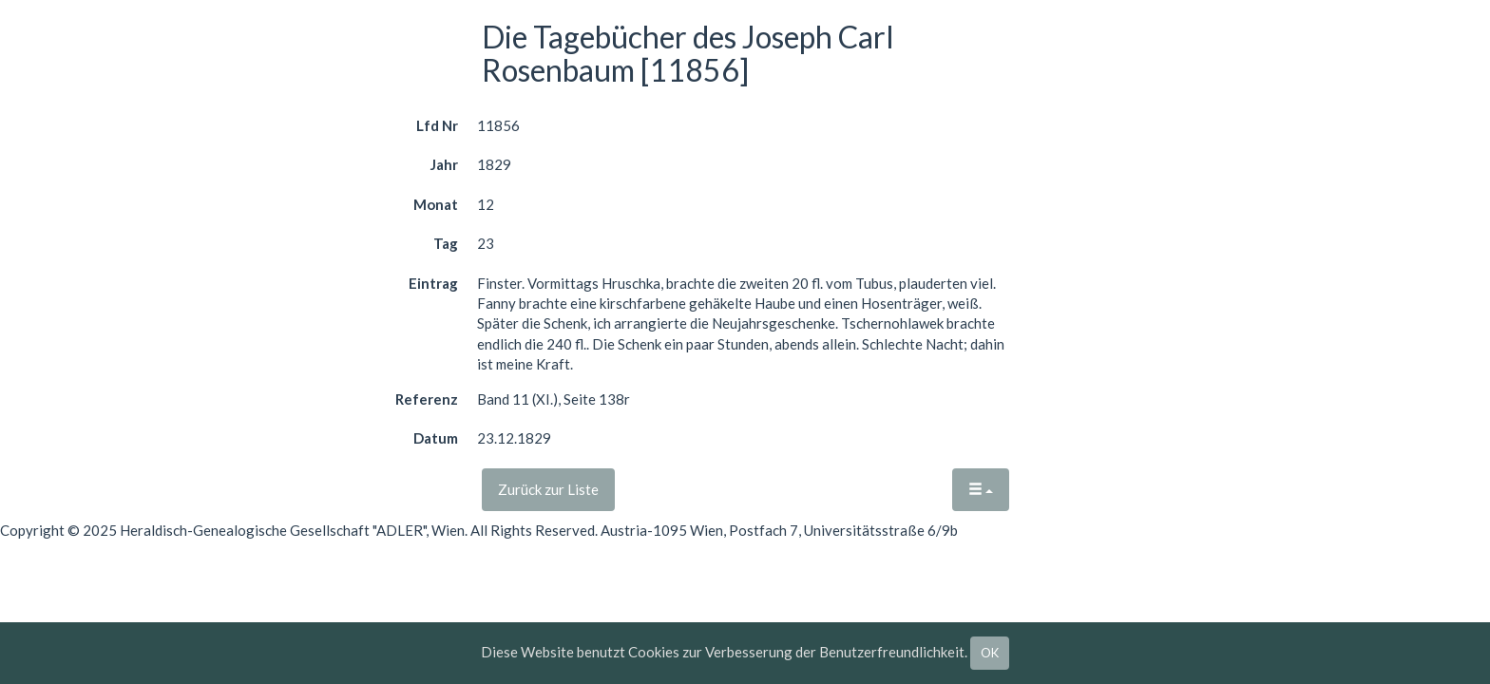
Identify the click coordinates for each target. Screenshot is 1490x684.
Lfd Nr (437, 125)
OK (990, 652)
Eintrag (433, 283)
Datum (435, 437)
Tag (445, 243)
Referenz (426, 399)
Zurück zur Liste (548, 489)
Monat (435, 204)
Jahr (444, 164)
